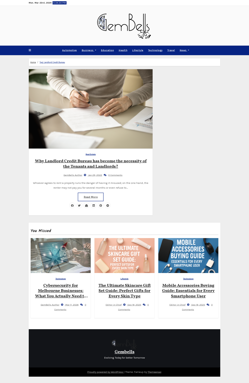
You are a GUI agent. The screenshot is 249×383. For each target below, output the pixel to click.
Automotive (69, 50)
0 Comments (115, 174)
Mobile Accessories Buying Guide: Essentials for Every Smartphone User (188, 291)
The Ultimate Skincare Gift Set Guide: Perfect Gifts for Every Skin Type (124, 291)
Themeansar (154, 371)
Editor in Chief (111, 304)
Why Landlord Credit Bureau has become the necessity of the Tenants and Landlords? (91, 163)
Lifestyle (137, 50)
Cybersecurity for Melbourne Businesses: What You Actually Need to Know (60, 293)
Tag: (52, 62)
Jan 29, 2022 (94, 174)
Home (33, 62)
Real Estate (91, 154)
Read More (91, 196)
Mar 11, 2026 (72, 304)
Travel (171, 50)
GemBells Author (70, 174)
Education (107, 50)
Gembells (125, 352)
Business (89, 50)
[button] (30, 50)
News (184, 50)
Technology (155, 50)
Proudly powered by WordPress (105, 371)
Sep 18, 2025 (134, 304)
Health (123, 50)
